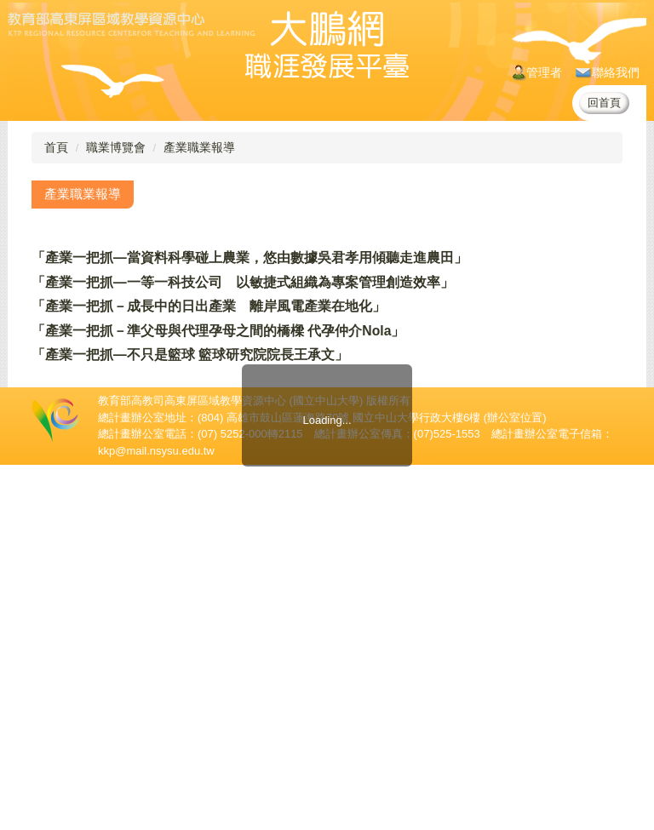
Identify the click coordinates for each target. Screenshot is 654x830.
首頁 (56, 147)
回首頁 (604, 102)
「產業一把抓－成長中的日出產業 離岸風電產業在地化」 (209, 306)
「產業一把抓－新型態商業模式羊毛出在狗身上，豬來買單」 (215, 428)
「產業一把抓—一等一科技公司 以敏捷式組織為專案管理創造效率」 (243, 282)
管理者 (537, 72)
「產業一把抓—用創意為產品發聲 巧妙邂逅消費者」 (195, 379)
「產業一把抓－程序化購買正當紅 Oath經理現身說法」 (204, 403)
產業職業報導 (199, 147)
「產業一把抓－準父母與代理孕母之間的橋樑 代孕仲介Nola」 (218, 330)
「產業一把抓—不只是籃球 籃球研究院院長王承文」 (190, 354)
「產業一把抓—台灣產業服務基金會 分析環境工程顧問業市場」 (229, 476)
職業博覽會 (116, 147)
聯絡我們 (608, 72)
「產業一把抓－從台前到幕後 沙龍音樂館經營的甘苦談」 (209, 452)
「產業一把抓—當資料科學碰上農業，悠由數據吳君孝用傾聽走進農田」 (250, 257)
